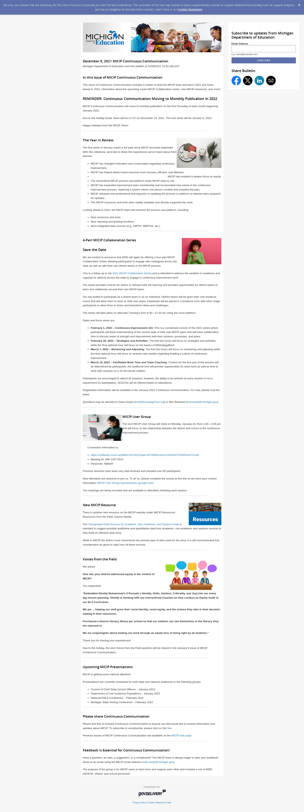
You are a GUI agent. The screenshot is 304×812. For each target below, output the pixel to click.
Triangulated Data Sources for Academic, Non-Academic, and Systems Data (133, 524)
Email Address (240, 43)
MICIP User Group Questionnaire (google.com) (125, 482)
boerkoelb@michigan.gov (202, 401)
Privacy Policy (139, 802)
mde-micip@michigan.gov (157, 762)
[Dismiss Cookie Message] (299, 4)
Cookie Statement (190, 9)
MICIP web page (181, 735)
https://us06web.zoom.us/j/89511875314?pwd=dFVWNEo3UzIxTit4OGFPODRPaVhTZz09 (145, 455)
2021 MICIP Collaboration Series (132, 273)
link (169, 728)
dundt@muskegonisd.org (149, 401)
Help (169, 802)
